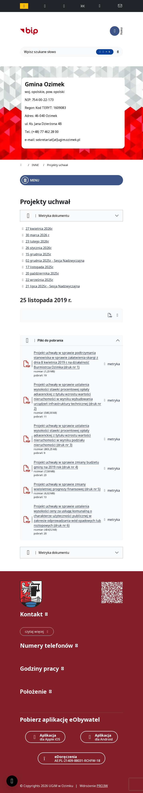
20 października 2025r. (40, 273)
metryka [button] (111, 364)
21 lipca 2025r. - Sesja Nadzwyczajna (51, 286)
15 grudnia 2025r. (36, 254)
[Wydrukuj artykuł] (111, 315)
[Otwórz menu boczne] (71, 180)
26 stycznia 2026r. (37, 248)
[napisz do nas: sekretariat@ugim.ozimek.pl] (120, 6)
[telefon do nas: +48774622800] (101, 6)
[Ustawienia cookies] (12, 781)
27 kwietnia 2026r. (37, 228)
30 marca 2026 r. (35, 235)
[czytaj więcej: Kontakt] (37, 631)
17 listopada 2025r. (37, 267)
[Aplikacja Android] (99, 736)
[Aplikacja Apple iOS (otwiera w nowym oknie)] (45, 736)
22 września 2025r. (37, 280)
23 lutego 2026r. (35, 241)
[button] (71, 614)
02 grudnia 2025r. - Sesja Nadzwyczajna (53, 260)
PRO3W (102, 786)
